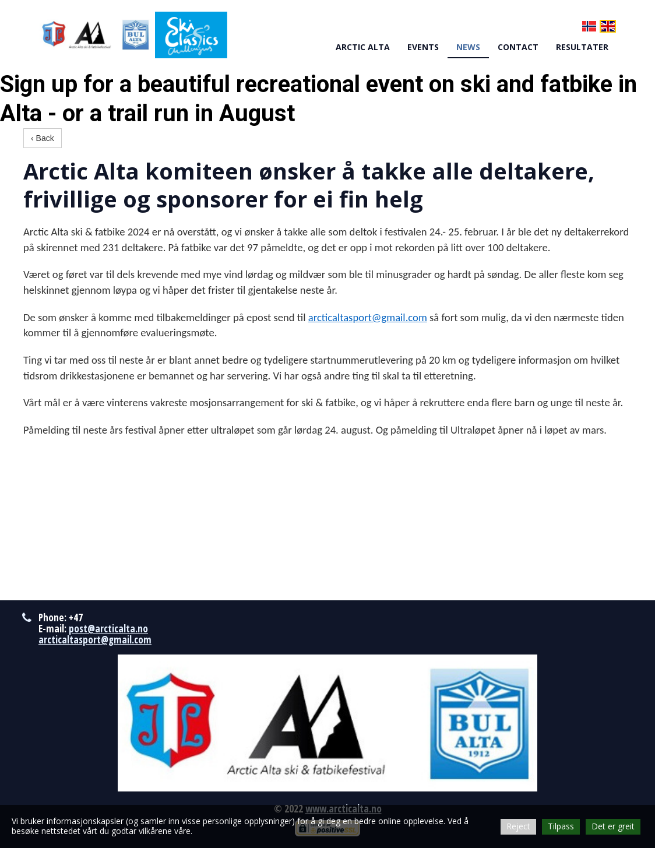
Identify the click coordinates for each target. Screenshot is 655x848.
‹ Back (42, 138)
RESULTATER (582, 46)
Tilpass (561, 826)
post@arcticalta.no (108, 628)
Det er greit (613, 826)
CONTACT (518, 46)
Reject (518, 826)
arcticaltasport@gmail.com (367, 317)
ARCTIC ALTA (363, 46)
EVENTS (423, 46)
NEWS (468, 46)
